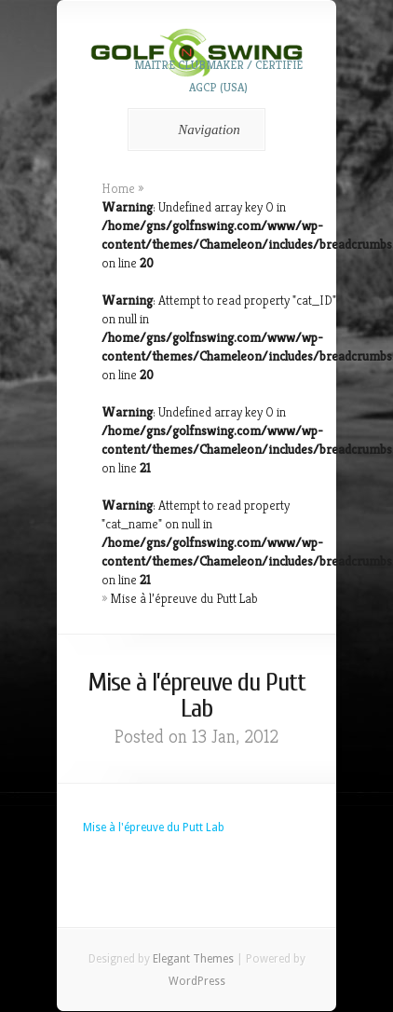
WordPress (197, 981)
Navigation (193, 129)
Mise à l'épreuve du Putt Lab (153, 827)
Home (118, 188)
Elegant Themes (193, 958)
